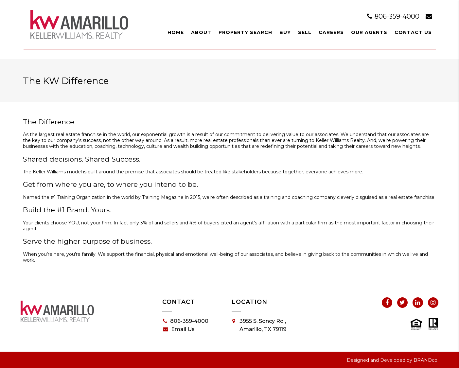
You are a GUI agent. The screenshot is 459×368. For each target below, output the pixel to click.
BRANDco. (426, 360)
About (201, 32)
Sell (304, 32)
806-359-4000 (394, 16)
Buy (285, 32)
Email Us (179, 329)
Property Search (245, 32)
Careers (331, 32)
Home (176, 32)
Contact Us (413, 32)
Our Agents (369, 32)
